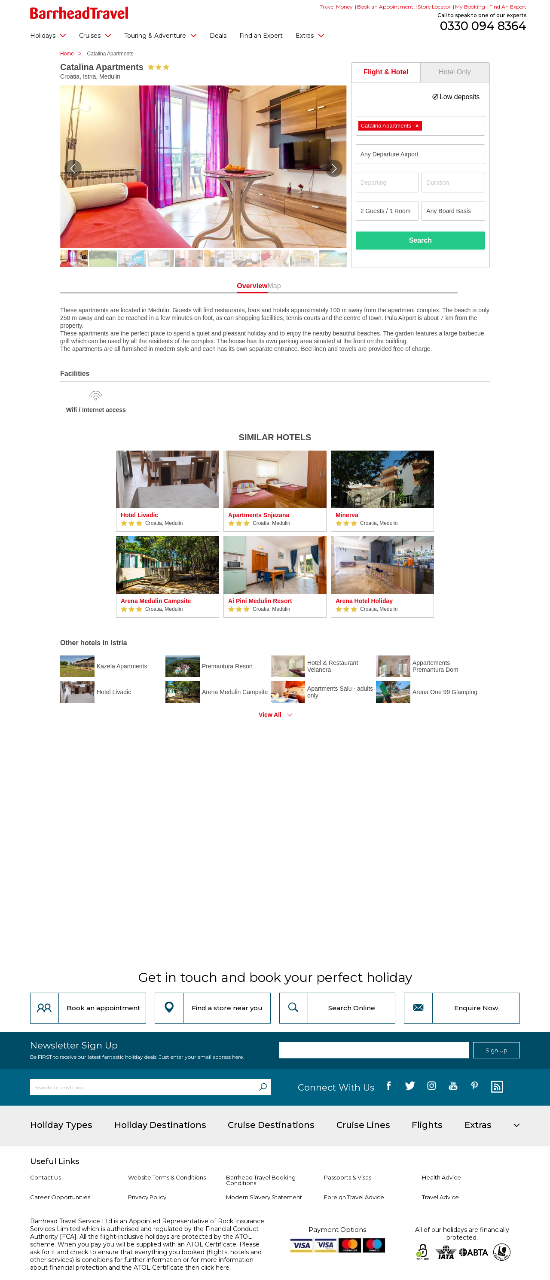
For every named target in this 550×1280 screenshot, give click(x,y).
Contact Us (45, 1177)
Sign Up (496, 1050)
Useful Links (54, 1161)
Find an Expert (261, 36)
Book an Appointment (385, 6)
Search (420, 240)
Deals (218, 36)
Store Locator (434, 6)
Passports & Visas (347, 1177)
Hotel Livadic (139, 515)
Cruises (95, 35)
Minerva (347, 515)
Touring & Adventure (160, 35)
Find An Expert (507, 6)
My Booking (470, 6)
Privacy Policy (147, 1197)
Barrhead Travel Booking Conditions (261, 1180)
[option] (167, 534)
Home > (73, 54)
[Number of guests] (387, 211)
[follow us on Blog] (496, 1087)
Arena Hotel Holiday (364, 600)
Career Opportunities (60, 1197)
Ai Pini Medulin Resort (260, 600)
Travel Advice (440, 1197)
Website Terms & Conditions (167, 1177)
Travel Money (336, 6)
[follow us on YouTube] (453, 1087)
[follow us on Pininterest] (474, 1087)
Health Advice (441, 1177)
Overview (236, 286)
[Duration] (453, 182)
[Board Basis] (453, 211)
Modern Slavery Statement (264, 1197)
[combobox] (420, 126)
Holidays (48, 35)
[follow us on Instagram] (431, 1087)
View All (270, 714)
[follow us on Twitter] (410, 1087)
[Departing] (387, 182)
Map (313, 286)
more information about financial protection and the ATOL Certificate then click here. (142, 1263)
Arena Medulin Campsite (156, 600)
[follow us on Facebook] (388, 1087)
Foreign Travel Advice (354, 1197)
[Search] (263, 1087)
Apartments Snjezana (258, 515)
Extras (310, 35)
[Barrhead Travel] (79, 12)
